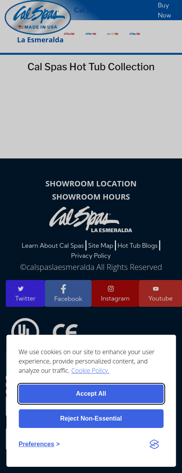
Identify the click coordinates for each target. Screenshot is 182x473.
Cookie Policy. (90, 370)
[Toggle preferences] (39, 444)
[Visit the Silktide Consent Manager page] (154, 444)
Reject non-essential (91, 418)
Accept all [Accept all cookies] (91, 393)
